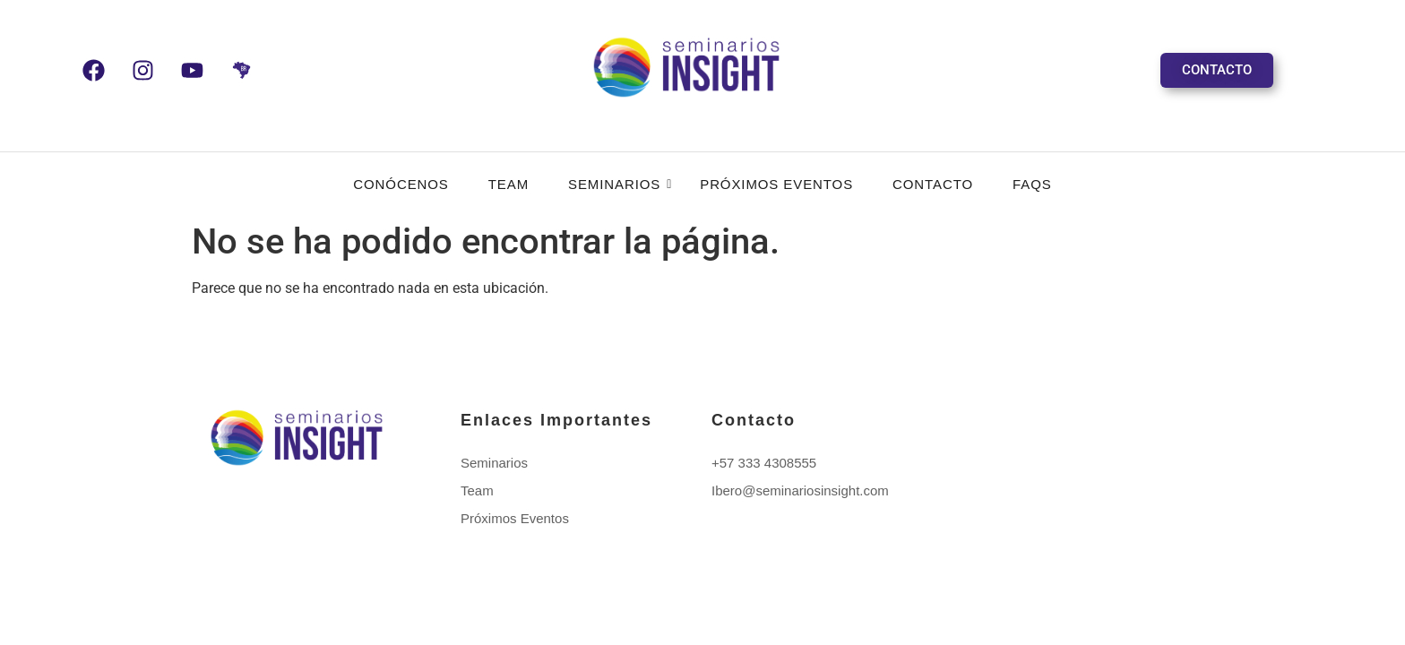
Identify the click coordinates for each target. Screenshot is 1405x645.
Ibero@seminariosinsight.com (800, 490)
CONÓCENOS (400, 184)
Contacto (932, 184)
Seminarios (619, 184)
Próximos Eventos (776, 184)
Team (508, 184)
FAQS (1032, 184)
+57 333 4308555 (763, 462)
